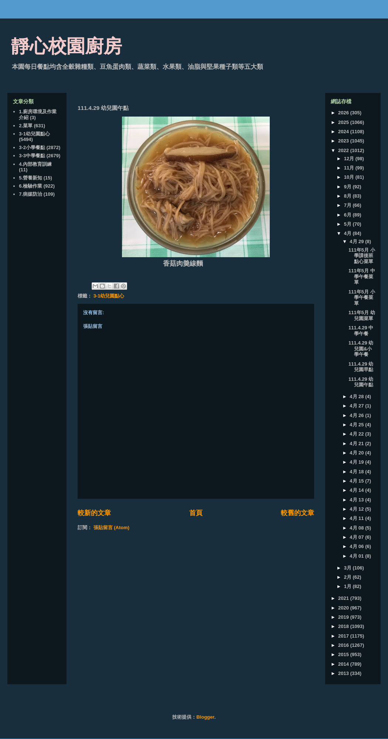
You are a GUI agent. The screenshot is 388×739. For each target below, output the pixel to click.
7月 (348, 205)
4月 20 (357, 453)
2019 (344, 617)
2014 (344, 664)
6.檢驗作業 (30, 186)
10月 (349, 177)
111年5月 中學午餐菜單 (361, 276)
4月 (348, 233)
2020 (344, 608)
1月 (348, 586)
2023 (344, 141)
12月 (349, 158)
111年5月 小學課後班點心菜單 (361, 255)
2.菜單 (26, 125)
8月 (348, 196)
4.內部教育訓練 (35, 164)
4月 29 (357, 241)
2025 (344, 122)
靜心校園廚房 (66, 46)
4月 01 (357, 556)
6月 (348, 215)
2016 (344, 645)
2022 (344, 150)
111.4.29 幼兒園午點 (360, 382)
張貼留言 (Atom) (111, 527)
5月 (348, 224)
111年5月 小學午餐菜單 (361, 297)
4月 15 (357, 481)
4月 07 (357, 537)
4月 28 (357, 396)
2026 (344, 112)
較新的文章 (94, 513)
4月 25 (357, 424)
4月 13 (357, 500)
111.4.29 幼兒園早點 (360, 367)
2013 (344, 673)
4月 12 (357, 509)
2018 (344, 626)
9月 (348, 186)
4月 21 (357, 443)
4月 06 (357, 546)
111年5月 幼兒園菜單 (361, 315)
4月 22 (357, 434)
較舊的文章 (297, 513)
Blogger (205, 717)
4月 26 (357, 415)
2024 (344, 131)
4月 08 (357, 528)
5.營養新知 (30, 178)
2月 (348, 577)
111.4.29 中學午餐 (360, 330)
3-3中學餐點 (32, 155)
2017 (344, 636)
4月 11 (357, 518)
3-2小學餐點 (32, 147)
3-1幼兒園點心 (109, 296)
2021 (344, 598)
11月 (349, 168)
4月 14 (357, 490)
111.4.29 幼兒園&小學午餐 (360, 348)
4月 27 (357, 406)
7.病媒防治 (30, 194)
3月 (348, 568)
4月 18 (357, 471)
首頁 (195, 513)
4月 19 (357, 462)
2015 (344, 654)
